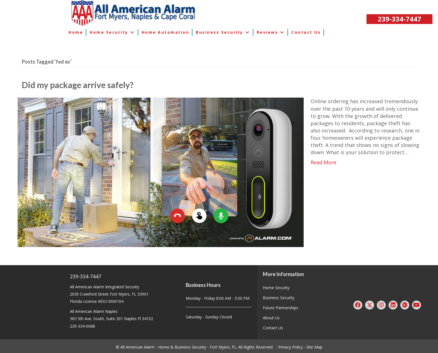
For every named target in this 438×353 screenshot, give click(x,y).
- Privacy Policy (289, 347)
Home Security (276, 287)
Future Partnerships (280, 307)
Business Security (278, 297)
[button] (399, 19)
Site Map (314, 347)
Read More (323, 162)
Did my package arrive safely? (78, 85)
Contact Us (273, 327)
